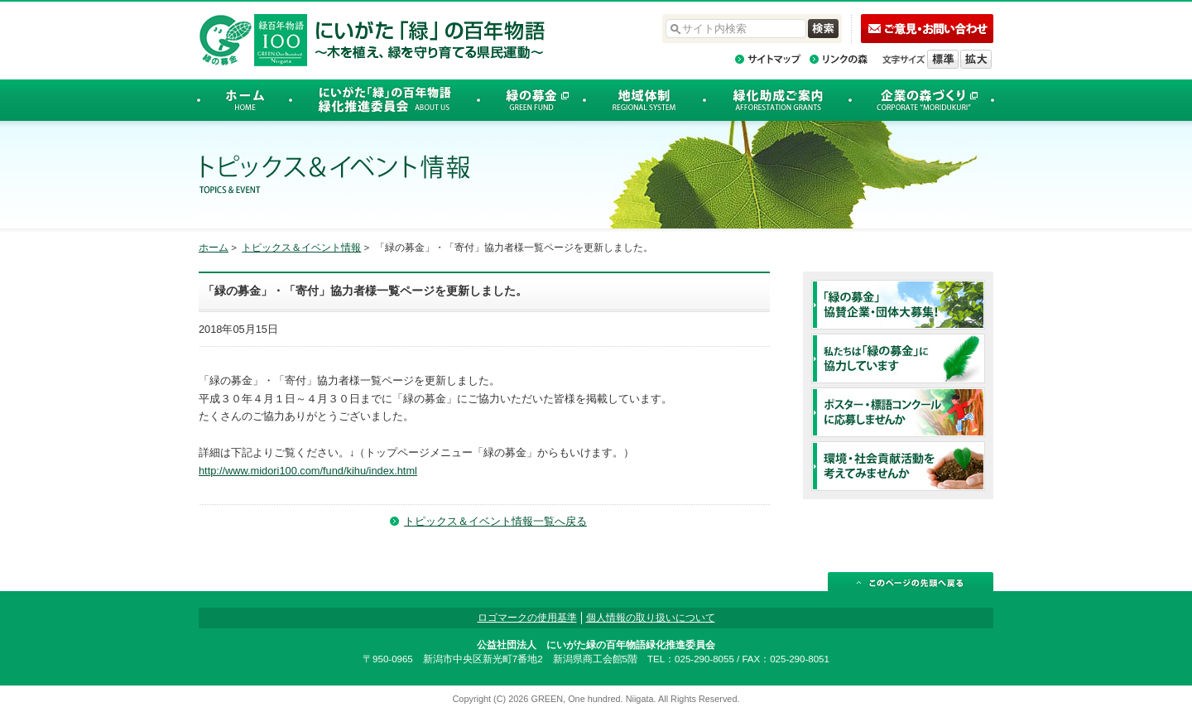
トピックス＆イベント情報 (301, 248)
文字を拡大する (976, 59)
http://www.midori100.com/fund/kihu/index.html (308, 470)
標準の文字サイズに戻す (943, 59)
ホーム (213, 248)
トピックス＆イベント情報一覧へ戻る (495, 521)
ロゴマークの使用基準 (527, 618)
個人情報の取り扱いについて (650, 618)
